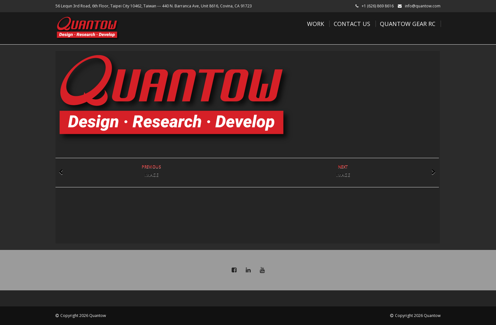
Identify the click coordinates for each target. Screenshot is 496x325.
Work (315, 24)
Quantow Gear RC (407, 24)
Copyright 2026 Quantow (83, 315)
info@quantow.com (422, 6)
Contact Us (352, 24)
